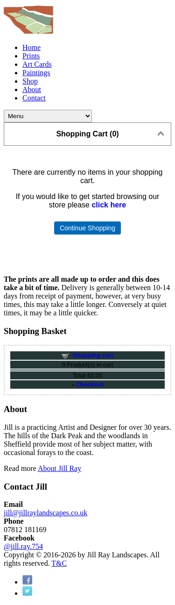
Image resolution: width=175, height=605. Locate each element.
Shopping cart (92, 355)
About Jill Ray (59, 468)
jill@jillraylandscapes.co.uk (45, 513)
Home (31, 47)
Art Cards (37, 64)
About (31, 89)
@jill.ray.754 (23, 546)
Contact (34, 98)
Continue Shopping (87, 228)
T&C (59, 563)
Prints (31, 56)
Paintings (36, 73)
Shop (30, 81)
